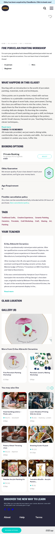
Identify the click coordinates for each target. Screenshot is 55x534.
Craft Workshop (27, 221)
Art (50, 221)
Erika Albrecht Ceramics (16, 243)
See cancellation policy (19, 202)
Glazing (44, 221)
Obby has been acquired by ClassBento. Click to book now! (27, 2)
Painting (5, 225)
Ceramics (5, 221)
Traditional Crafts (8, 218)
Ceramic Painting (42, 218)
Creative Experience (25, 218)
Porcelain (15, 221)
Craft (37, 221)
